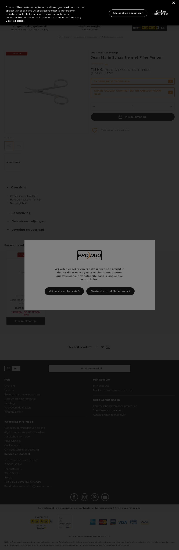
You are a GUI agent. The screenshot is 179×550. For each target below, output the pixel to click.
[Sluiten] (173, 3)
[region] (89, 12)
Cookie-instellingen (161, 12)
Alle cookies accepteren (128, 13)
